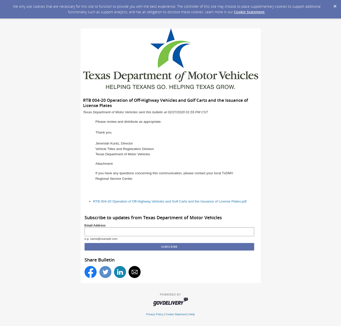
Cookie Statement (249, 12)
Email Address (95, 225)
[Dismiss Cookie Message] (334, 5)
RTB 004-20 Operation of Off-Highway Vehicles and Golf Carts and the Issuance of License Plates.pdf (169, 201)
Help (192, 314)
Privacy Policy (154, 314)
